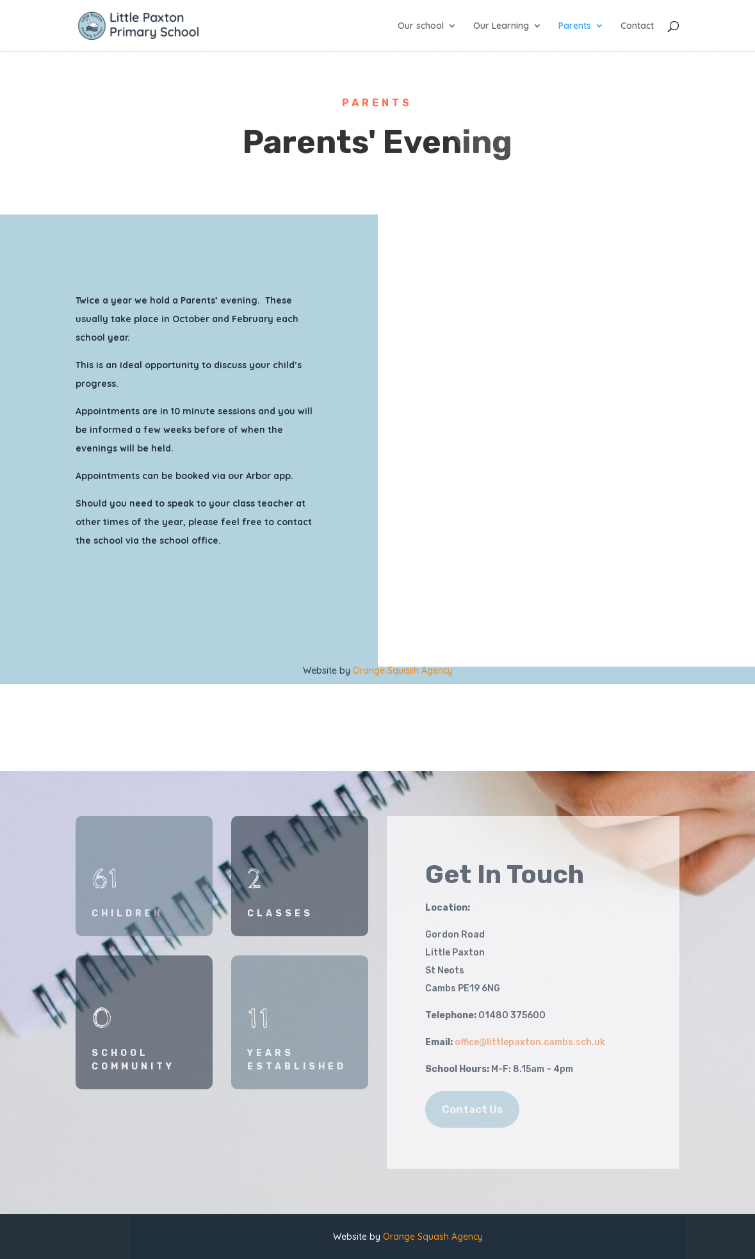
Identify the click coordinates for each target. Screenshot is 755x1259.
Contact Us (472, 1109)
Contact (637, 26)
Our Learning (501, 26)
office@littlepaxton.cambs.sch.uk (530, 1042)
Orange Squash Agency (403, 670)
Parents (574, 26)
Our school (421, 26)
